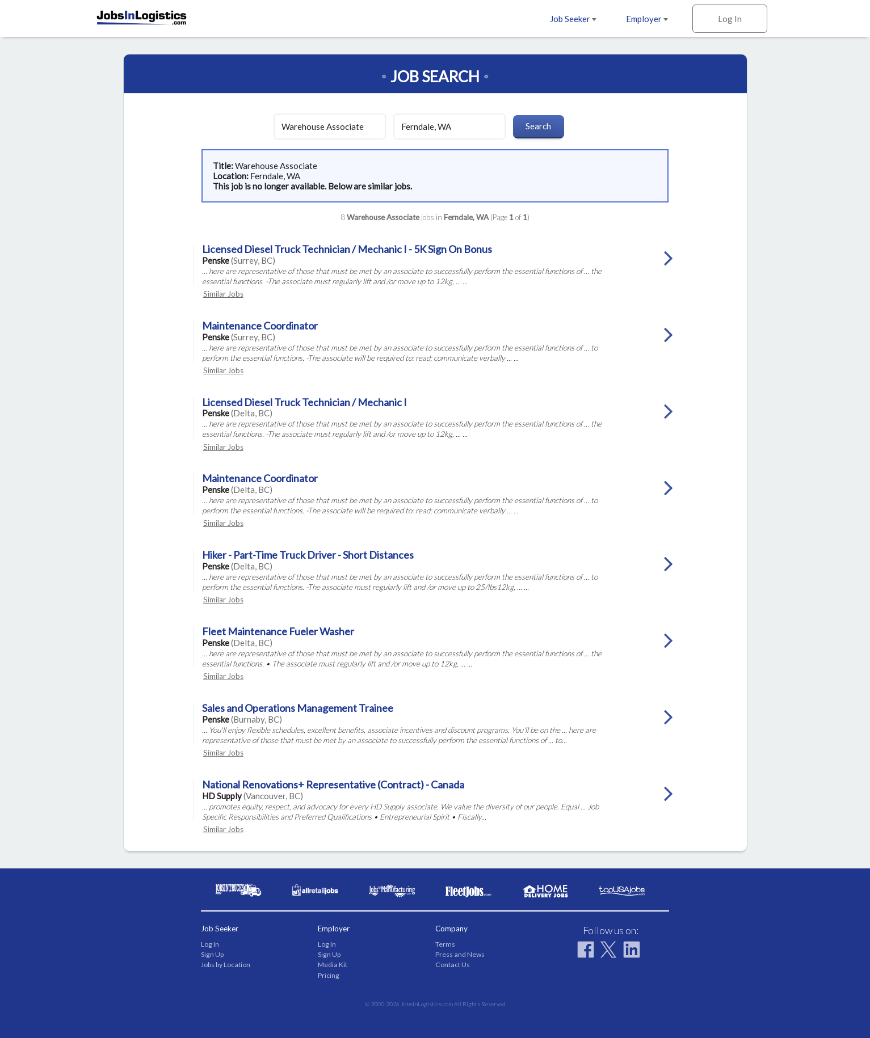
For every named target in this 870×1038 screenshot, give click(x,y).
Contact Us (452, 964)
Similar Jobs (223, 293)
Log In (730, 19)
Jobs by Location (225, 964)
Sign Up (212, 954)
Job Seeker (573, 19)
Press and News (460, 954)
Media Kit (332, 964)
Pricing (328, 975)
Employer (647, 19)
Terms (445, 944)
